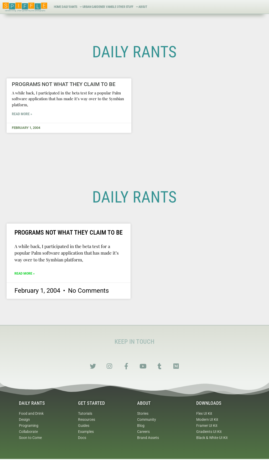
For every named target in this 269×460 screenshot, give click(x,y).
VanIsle (111, 7)
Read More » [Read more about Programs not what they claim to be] (22, 114)
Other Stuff (127, 6)
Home (57, 7)
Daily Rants (71, 6)
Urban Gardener (93, 7)
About (142, 7)
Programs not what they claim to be (63, 84)
